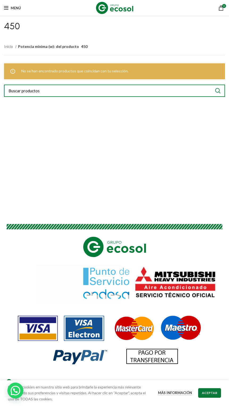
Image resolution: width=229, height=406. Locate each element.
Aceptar (209, 393)
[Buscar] (114, 91)
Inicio (9, 46)
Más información (175, 393)
